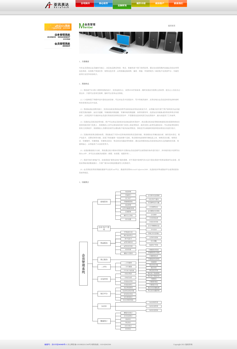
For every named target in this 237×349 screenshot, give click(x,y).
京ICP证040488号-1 (59, 344)
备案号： (48, 344)
